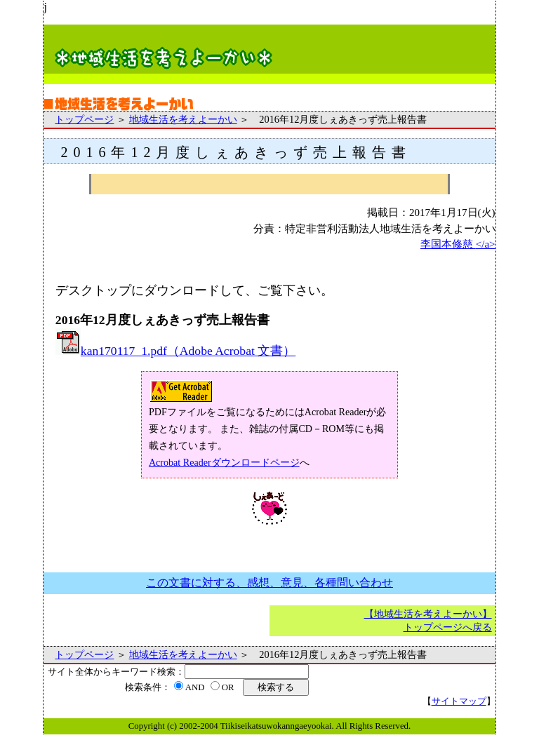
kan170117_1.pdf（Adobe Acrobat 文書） (175, 351)
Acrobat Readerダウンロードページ (224, 462)
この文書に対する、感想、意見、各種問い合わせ (269, 582)
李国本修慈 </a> (457, 244)
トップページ (84, 119)
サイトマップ (459, 701)
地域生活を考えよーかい (183, 119)
